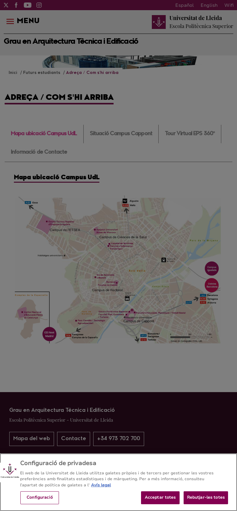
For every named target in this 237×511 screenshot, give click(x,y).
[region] (118, 482)
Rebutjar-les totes (206, 497)
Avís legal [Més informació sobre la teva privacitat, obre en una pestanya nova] (101, 485)
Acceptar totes (160, 497)
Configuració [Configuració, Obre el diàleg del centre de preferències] (40, 497)
